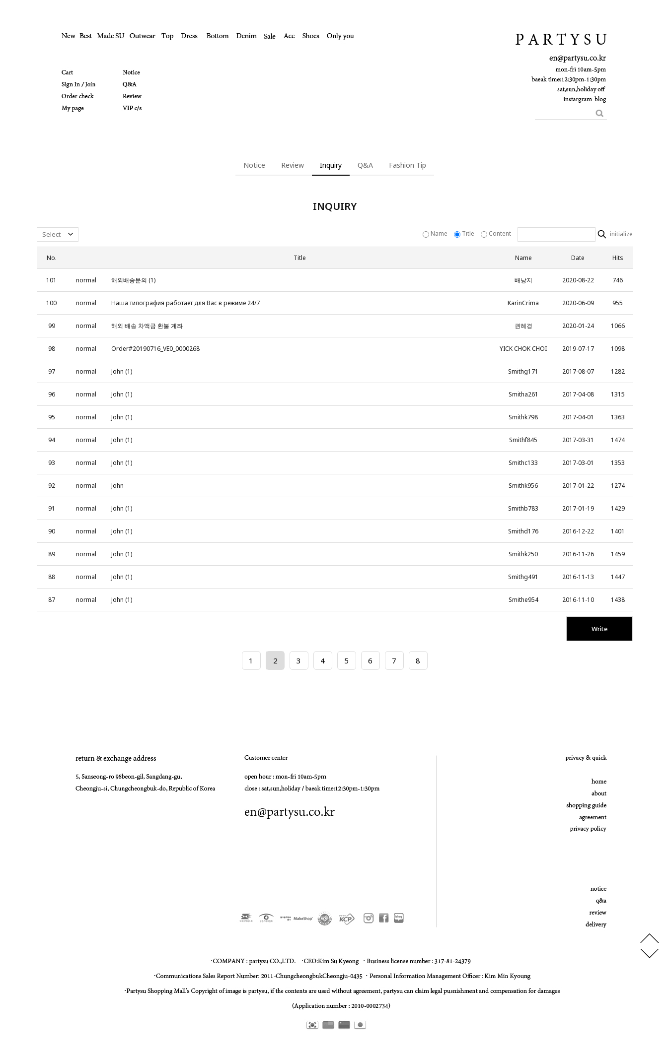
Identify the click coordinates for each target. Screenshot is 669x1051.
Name (436, 233)
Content (497, 233)
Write (599, 628)
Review (292, 165)
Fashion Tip (407, 165)
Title (465, 233)
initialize (620, 234)
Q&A (365, 165)
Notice (254, 165)
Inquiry (331, 165)
